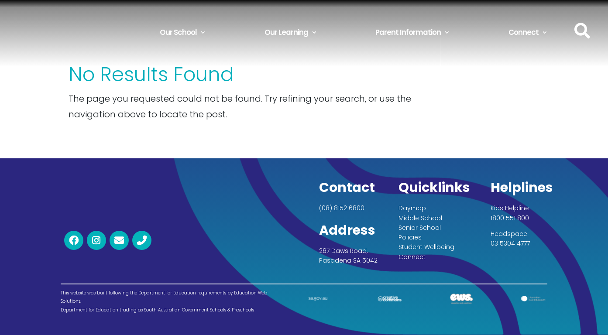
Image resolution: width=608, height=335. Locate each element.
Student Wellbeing (426, 247)
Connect (523, 32)
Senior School (419, 227)
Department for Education (89, 310)
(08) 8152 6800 (341, 208)
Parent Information (408, 32)
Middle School (420, 218)
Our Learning (286, 32)
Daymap (412, 208)
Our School (178, 32)
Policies (410, 237)
